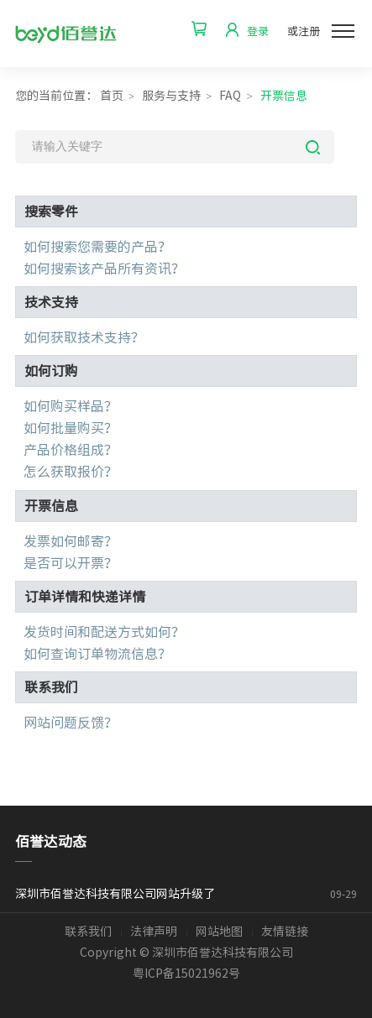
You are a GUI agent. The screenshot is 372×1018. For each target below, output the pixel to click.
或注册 (303, 31)
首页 (111, 96)
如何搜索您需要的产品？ (97, 246)
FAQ (230, 96)
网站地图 (219, 931)
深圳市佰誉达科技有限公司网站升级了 (144, 894)
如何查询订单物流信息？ (97, 653)
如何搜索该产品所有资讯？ (104, 268)
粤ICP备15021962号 (186, 973)
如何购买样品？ (71, 406)
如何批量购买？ (71, 428)
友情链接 (284, 931)
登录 (258, 31)
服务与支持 (171, 96)
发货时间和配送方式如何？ (104, 632)
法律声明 (153, 931)
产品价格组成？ (71, 450)
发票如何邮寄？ (71, 541)
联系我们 (88, 931)
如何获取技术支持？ (84, 337)
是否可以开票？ (71, 563)
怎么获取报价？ (71, 471)
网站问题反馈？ (71, 722)
